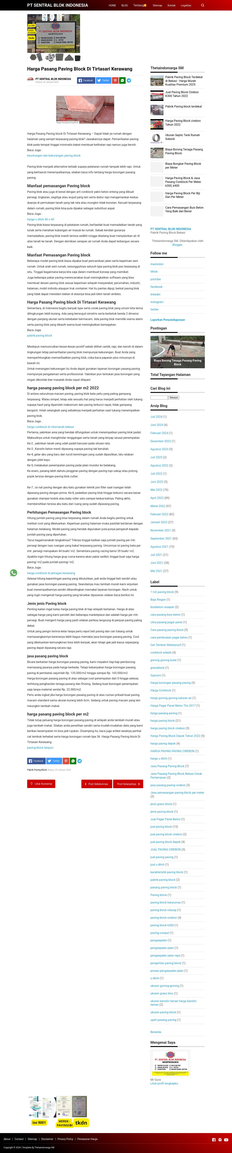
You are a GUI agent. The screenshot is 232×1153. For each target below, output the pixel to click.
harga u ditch (158, 758)
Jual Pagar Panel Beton (165, 819)
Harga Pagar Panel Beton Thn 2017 (173, 705)
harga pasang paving (163, 713)
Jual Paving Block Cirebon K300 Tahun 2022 (182, 94)
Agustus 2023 (159, 449)
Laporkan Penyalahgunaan (167, 320)
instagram (156, 302)
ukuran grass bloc (161, 993)
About (7, 1139)
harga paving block (162, 720)
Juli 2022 (156, 473)
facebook (156, 287)
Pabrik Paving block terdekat (183, 106)
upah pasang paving (163, 1020)
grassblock (157, 667)
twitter (154, 309)
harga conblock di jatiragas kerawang (51, 573)
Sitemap (157, 5)
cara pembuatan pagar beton (169, 637)
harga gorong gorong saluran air (171, 698)
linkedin (155, 294)
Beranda (155, 1032)
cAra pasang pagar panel (166, 622)
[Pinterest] (115, 80)
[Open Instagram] (220, 1140)
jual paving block (161, 826)
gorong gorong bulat (163, 660)
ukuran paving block (163, 1012)
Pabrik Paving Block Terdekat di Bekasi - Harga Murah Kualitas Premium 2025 (184, 80)
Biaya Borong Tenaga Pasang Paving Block (178, 362)
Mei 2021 (156, 571)
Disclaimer (47, 1139)
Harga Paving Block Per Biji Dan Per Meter (182, 195)
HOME (112, 5)
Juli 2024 (156, 416)
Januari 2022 (158, 522)
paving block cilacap (163, 910)
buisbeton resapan (162, 607)
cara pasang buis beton (165, 614)
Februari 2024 (159, 433)
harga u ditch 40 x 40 (40, 219)
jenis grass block (161, 804)
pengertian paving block (165, 963)
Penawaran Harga (87, 1139)
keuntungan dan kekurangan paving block (53, 155)
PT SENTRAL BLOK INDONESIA (170, 229)
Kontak (172, 5)
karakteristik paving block (166, 872)
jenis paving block (161, 811)
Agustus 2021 (159, 546)
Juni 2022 (156, 482)
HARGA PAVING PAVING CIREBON (172, 751)
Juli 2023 (156, 457)
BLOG (124, 5)
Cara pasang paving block (167, 630)
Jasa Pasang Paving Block (167, 766)
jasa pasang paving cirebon (168, 785)
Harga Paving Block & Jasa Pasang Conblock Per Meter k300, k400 (183, 181)
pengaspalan (158, 940)
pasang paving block (163, 887)
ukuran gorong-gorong (164, 986)
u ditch (154, 978)
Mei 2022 (156, 490)
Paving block (158, 895)
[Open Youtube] (226, 1140)
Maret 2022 (157, 506)
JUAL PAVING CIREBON (165, 849)
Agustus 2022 (159, 465)
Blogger (177, 244)
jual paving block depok (165, 842)
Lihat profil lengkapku (164, 1083)
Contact (19, 1139)
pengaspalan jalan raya (165, 955)
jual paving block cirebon (166, 834)
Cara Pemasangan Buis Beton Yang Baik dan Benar (184, 209)
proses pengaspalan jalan (166, 970)
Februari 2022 (159, 514)
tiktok (154, 271)
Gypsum (155, 675)
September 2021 (161, 538)
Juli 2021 (156, 555)
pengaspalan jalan (162, 948)
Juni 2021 (156, 563)
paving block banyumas (165, 902)
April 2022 (157, 498)
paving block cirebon (163, 917)
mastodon (156, 264)
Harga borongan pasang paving (170, 683)
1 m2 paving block (162, 592)
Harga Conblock (160, 690)
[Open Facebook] (214, 1140)
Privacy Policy (65, 1139)
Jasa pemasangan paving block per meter (177, 792)
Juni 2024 (156, 425)
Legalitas (186, 5)
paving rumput (159, 933)
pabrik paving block (39, 335)
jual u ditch (157, 864)
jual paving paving (161, 857)
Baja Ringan (158, 599)
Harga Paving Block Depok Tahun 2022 (175, 736)
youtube (155, 279)
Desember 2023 (160, 441)
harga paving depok (163, 743)
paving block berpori (40, 747)
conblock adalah (161, 652)
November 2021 (160, 530)
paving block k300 (162, 925)
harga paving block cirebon (167, 728)
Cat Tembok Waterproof (165, 645)
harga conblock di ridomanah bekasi (50, 427)
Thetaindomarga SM (44, 1147)
